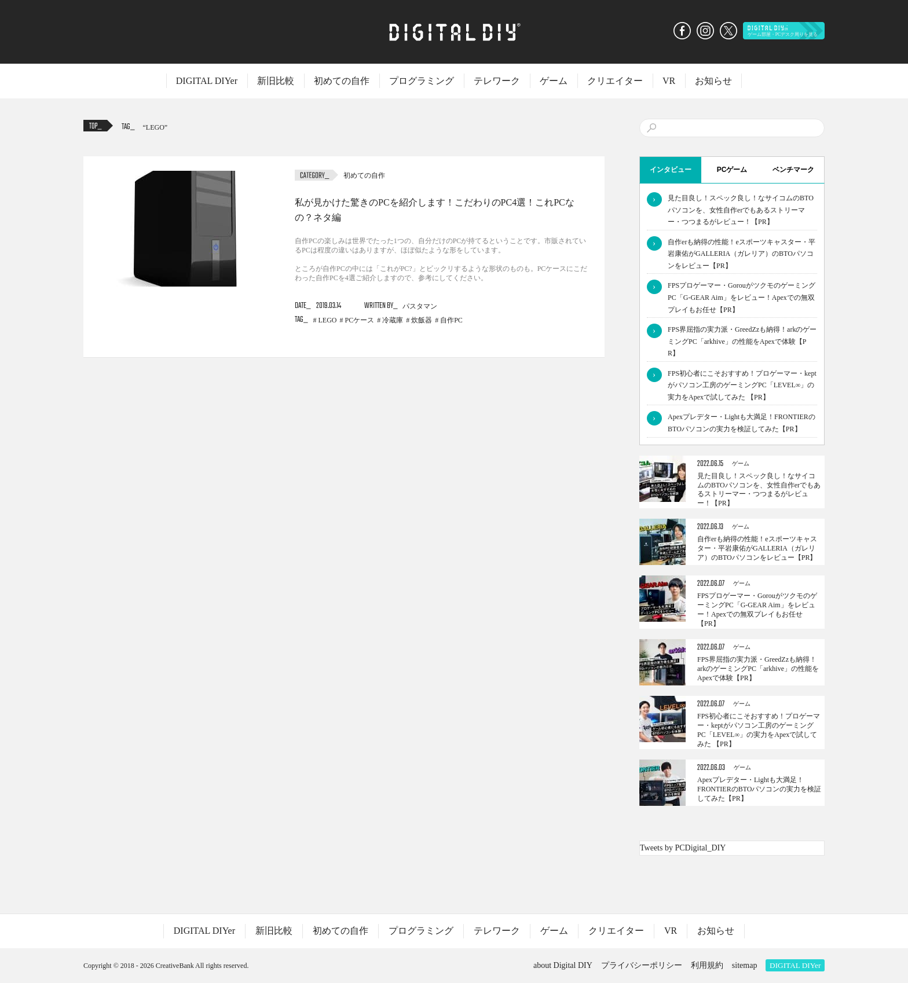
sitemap (744, 965)
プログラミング (421, 81)
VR (668, 81)
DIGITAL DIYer (206, 81)
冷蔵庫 (392, 320)
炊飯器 (421, 320)
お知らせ (713, 81)
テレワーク (497, 81)
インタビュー (670, 170)
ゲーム (554, 81)
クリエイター (615, 81)
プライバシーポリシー (641, 965)
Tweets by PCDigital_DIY (683, 847)
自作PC (451, 320)
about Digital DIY (562, 965)
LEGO (155, 127)
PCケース (360, 320)
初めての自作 (341, 81)
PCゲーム (732, 170)
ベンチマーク (793, 170)
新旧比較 (275, 81)
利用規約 (707, 965)
